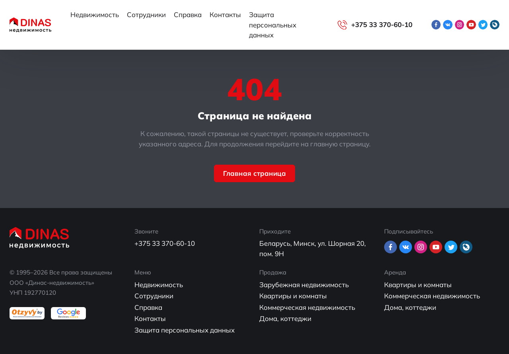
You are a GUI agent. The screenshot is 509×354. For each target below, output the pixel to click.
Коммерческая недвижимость (307, 307)
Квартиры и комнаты (293, 296)
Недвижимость (94, 14)
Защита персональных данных (272, 24)
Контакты (225, 14)
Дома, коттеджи (285, 318)
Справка (188, 14)
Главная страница (254, 173)
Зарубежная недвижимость (304, 284)
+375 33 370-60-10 (381, 24)
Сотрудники (146, 14)
